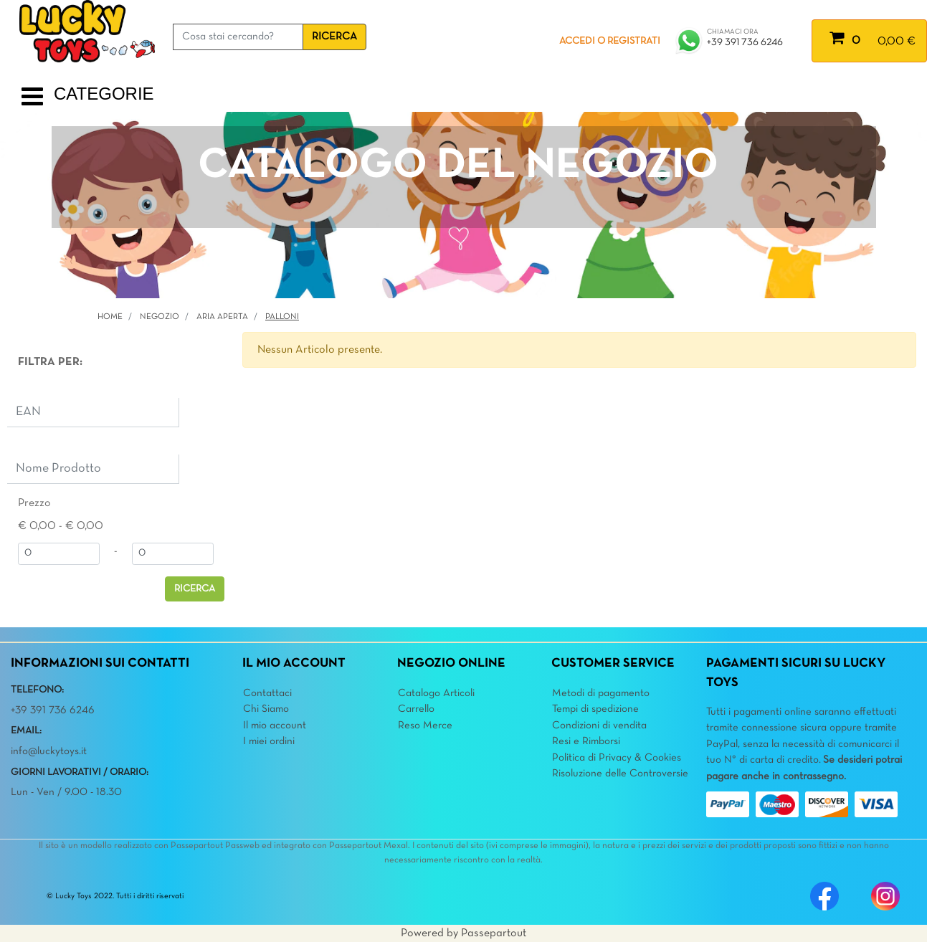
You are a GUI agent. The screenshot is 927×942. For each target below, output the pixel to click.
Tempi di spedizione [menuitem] (595, 709)
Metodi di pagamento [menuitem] (601, 693)
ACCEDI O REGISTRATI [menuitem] (609, 41)
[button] (334, 37)
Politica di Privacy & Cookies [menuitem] (616, 758)
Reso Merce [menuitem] (425, 725)
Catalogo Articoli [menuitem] (436, 693)
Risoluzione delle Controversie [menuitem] (620, 774)
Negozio (159, 316)
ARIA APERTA (222, 316)
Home (110, 316)
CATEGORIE (104, 93)
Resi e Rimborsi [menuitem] (586, 741)
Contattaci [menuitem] (267, 693)
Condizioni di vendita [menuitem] (599, 725)
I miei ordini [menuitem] (269, 741)
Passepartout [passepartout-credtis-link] (493, 933)
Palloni (282, 316)
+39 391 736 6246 (745, 42)
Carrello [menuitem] (416, 709)
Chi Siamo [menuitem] (266, 709)
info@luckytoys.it (49, 751)
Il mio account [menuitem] (274, 725)
